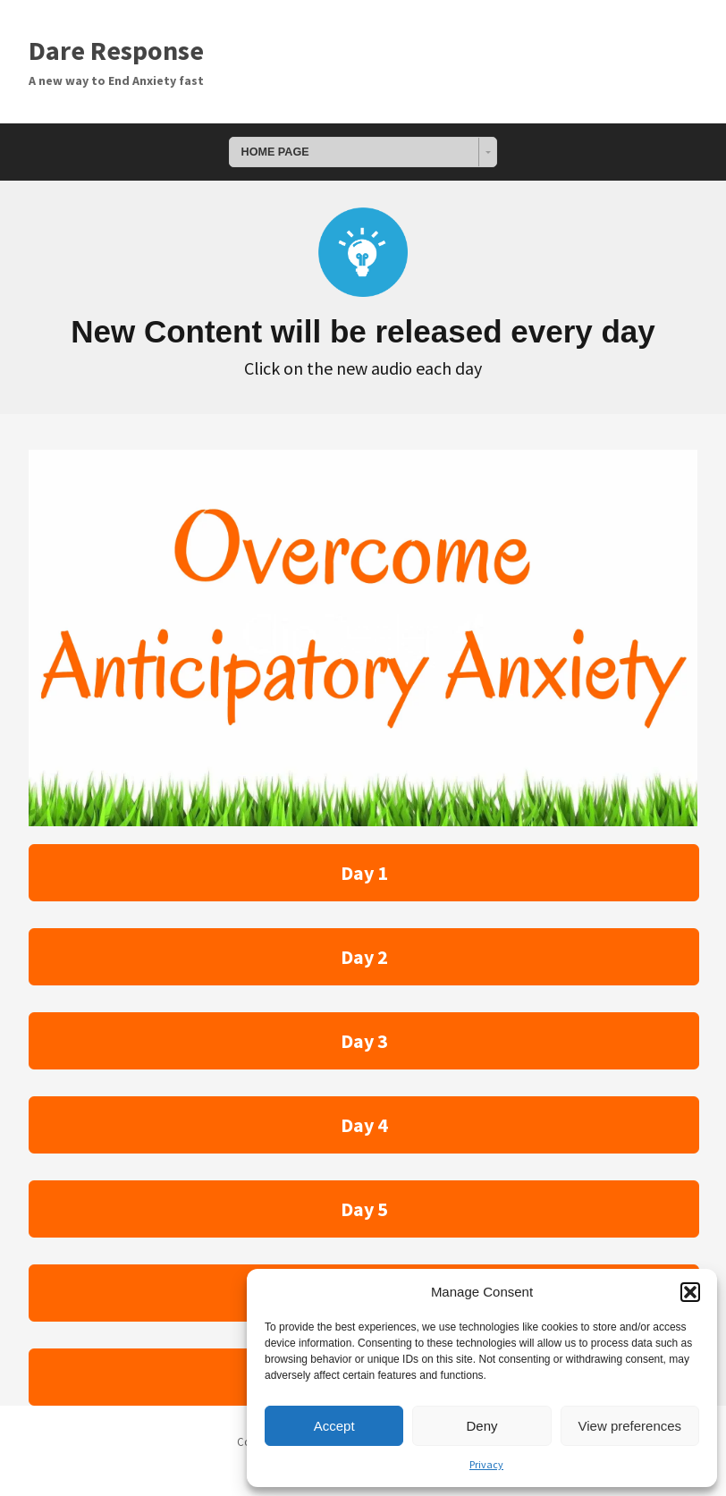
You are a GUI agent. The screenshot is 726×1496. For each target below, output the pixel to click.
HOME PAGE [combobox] (275, 152)
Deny (481, 1425)
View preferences (630, 1425)
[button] (690, 1292)
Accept (334, 1425)
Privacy (486, 1464)
